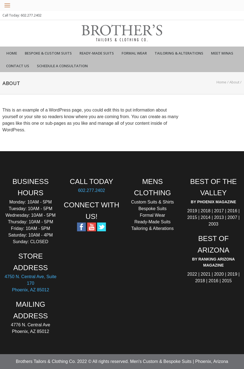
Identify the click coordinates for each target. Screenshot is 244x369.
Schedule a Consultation (62, 66)
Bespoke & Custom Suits (48, 53)
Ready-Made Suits (96, 53)
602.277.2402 (91, 190)
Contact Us (17, 66)
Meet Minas (222, 53)
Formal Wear (134, 53)
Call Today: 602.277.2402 (22, 15)
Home (11, 53)
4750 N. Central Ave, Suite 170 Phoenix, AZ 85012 (30, 283)
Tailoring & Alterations (179, 53)
